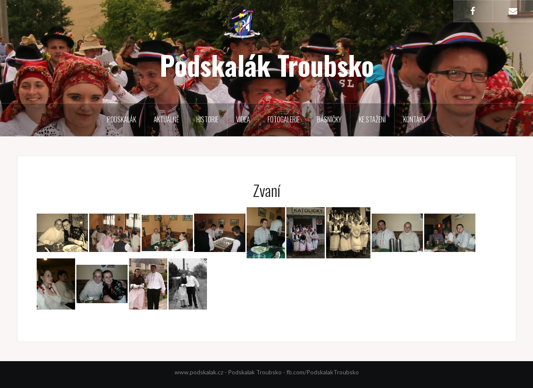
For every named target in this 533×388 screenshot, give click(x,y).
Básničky (329, 119)
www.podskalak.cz (199, 372)
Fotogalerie (284, 119)
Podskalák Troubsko (267, 64)
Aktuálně (166, 119)
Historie (207, 119)
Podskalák (121, 119)
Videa (243, 119)
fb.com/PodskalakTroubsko (322, 372)
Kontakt (414, 119)
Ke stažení (372, 119)
